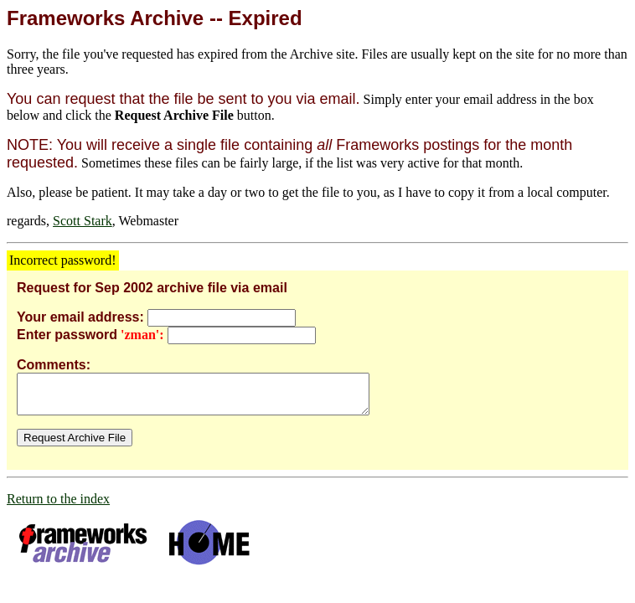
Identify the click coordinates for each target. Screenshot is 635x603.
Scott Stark (82, 221)
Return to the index (58, 506)
